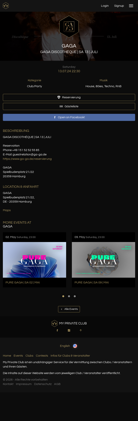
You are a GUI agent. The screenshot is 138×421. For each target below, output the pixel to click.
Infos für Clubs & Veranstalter (70, 355)
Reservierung (69, 97)
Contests (42, 355)
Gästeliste (69, 106)
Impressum (24, 384)
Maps (7, 210)
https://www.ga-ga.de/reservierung (27, 158)
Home (7, 355)
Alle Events (69, 309)
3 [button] (75, 296)
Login (105, 5)
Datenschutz (43, 384)
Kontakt (8, 384)
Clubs (29, 355)
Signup (119, 5)
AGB (57, 384)
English (69, 346)
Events (18, 355)
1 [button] (63, 296)
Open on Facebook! (69, 117)
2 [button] (69, 296)
